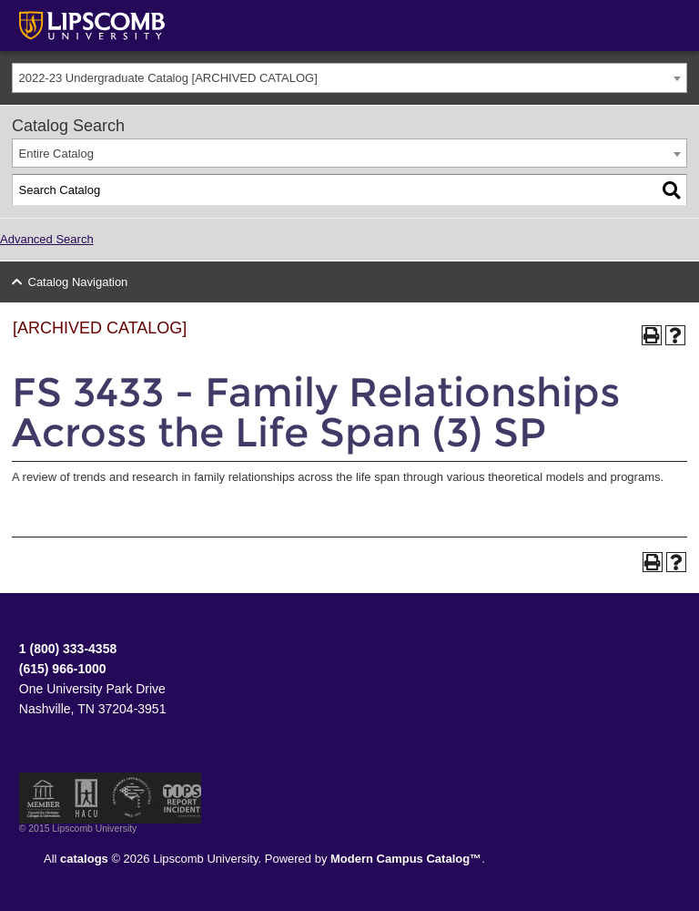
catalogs (84, 858)
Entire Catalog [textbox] (56, 153)
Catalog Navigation (78, 282)
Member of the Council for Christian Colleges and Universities (43, 798)
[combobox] (349, 78)
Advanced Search (47, 239)
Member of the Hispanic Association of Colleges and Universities (86, 798)
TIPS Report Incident (180, 798)
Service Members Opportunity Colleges (132, 798)
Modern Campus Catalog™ (405, 858)
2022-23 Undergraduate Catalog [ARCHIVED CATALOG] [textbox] (168, 78)
